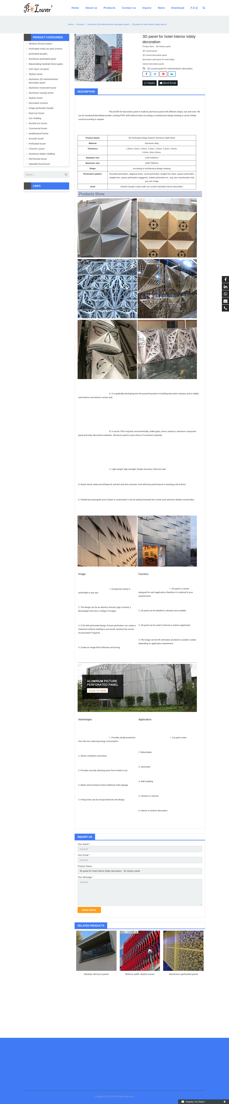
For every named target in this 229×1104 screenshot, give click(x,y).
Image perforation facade (41, 108)
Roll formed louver (38, 159)
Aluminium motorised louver (42, 88)
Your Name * (84, 844)
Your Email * (84, 855)
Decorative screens (38, 103)
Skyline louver (36, 74)
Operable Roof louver (39, 164)
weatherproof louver (39, 133)
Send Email (168, 83)
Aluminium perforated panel (183, 974)
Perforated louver (37, 143)
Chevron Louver (37, 148)
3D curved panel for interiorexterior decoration (170, 68)
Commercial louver (38, 128)
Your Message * (85, 877)
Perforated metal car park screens (45, 48)
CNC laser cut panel (39, 69)
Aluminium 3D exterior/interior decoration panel (43, 81)
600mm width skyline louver (139, 974)
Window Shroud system (96, 974)
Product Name (85, 866)
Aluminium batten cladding (42, 154)
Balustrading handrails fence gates (46, 64)
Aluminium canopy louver (41, 93)
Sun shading (35, 118)
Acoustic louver (36, 138)
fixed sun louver (36, 113)
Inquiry (149, 83)
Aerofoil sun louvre (38, 123)
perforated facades (38, 54)
